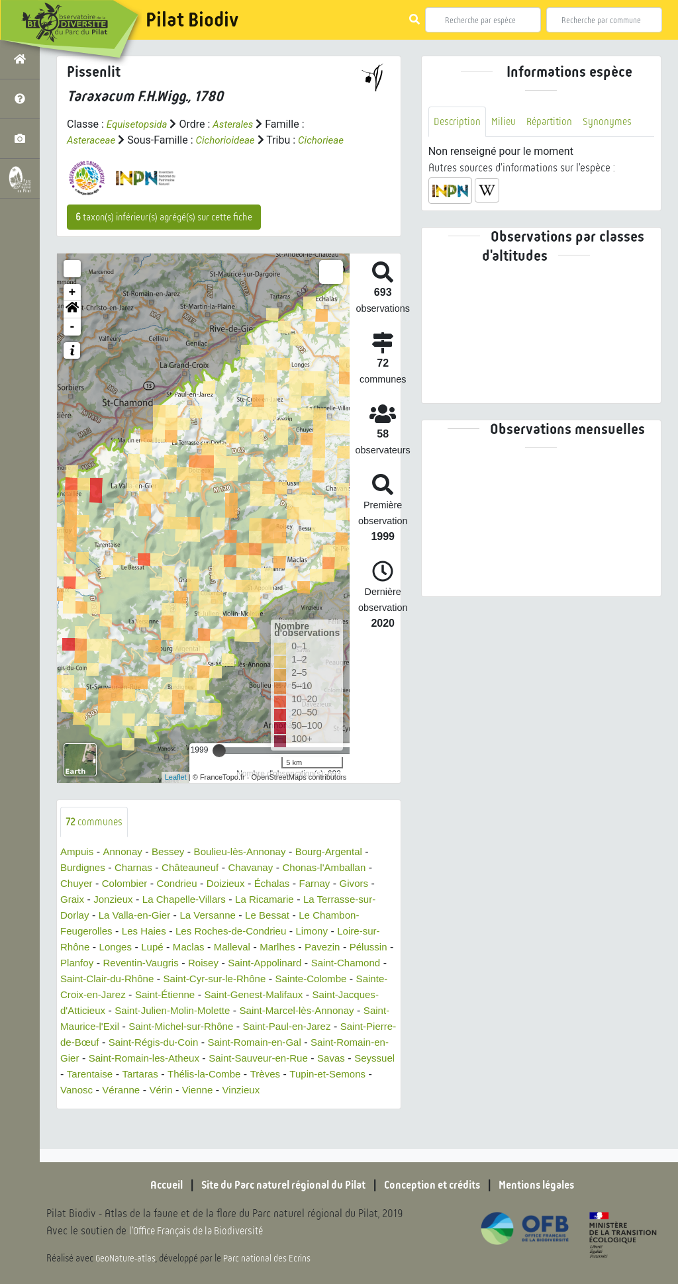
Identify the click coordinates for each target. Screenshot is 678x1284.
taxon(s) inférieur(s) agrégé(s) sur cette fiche (163, 233)
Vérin (122, 1122)
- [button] (72, 343)
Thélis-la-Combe (146, 1107)
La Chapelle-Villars (190, 916)
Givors (369, 900)
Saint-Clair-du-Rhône (192, 995)
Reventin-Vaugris (194, 980)
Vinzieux (206, 1122)
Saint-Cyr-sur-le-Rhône (307, 995)
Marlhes (306, 964)
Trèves (210, 1107)
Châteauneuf (197, 884)
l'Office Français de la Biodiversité (202, 1231)
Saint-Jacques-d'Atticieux (168, 1027)
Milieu (505, 122)
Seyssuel (277, 1091)
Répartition (553, 122)
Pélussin (80, 980)
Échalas (283, 900)
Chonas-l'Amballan (338, 884)
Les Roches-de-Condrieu (240, 948)
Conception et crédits (438, 1184)
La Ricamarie (275, 916)
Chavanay (261, 884)
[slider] (219, 766)
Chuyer (77, 900)
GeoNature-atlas (126, 1259)
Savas (231, 1091)
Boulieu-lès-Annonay (249, 868)
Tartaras (79, 1107)
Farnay (327, 900)
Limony (326, 948)
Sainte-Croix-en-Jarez (197, 1011)
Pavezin (353, 964)
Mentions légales (551, 1184)
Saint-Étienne (290, 1011)
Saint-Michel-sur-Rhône (319, 1043)
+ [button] (72, 308)
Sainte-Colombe (98, 1011)
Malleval (258, 964)
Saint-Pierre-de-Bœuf (214, 1059)
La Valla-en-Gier (138, 932)
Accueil (150, 1184)
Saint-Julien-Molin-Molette (298, 1027)
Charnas (137, 884)
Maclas (213, 964)
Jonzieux (115, 916)
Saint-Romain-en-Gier (221, 1075)
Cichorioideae (230, 140)
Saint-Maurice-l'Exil (209, 1043)
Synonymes (613, 122)
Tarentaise (333, 1091)
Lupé (175, 964)
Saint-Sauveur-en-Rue (155, 1091)
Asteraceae (93, 140)
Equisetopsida (139, 124)
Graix (72, 916)
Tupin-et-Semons (276, 1107)
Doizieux (234, 900)
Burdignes (84, 884)
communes (95, 838)
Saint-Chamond (97, 995)
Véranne (80, 1122)
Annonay (125, 868)
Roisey (260, 980)
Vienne (160, 1122)
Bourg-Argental (343, 868)
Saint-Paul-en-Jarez (107, 1059)
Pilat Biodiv (192, 20)
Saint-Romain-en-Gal (110, 1075)
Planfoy (127, 980)
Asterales (238, 124)
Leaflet (176, 793)
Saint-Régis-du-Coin (321, 1059)
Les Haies (148, 948)
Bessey (173, 868)
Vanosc (343, 1107)
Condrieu (183, 900)
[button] (72, 325)
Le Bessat (278, 932)
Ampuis (77, 868)
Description (458, 122)
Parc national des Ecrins (270, 1259)
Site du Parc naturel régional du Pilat (277, 1184)
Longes (136, 964)
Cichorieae (91, 156)
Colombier (128, 900)
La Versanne (216, 932)
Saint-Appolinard (325, 980)
